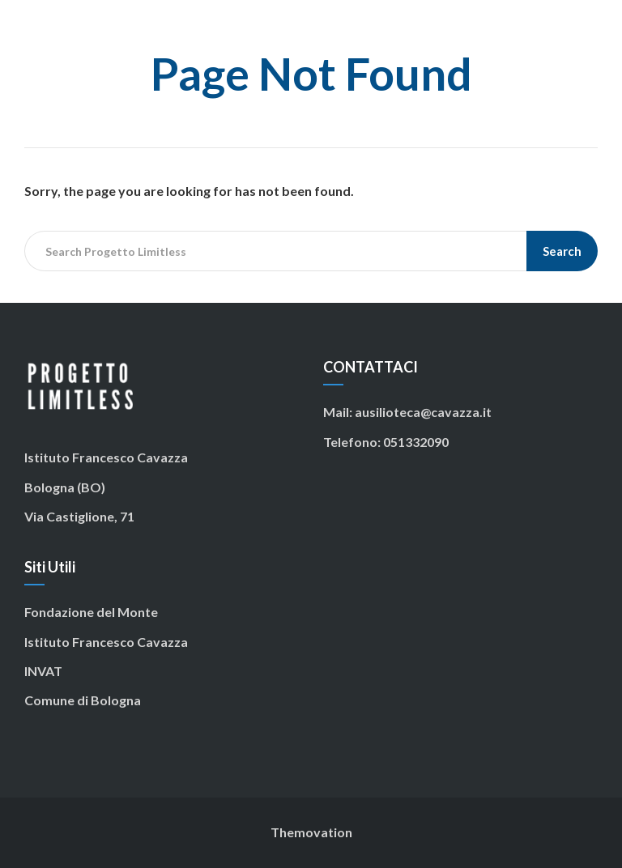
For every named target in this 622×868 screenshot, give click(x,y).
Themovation (311, 832)
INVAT (43, 671)
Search (562, 251)
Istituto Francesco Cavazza (106, 641)
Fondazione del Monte (91, 611)
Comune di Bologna (82, 700)
